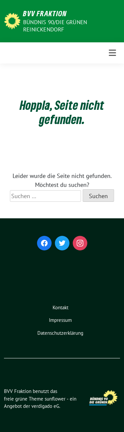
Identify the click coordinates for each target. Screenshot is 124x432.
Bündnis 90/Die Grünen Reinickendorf (55, 26)
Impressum (60, 320)
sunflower (55, 399)
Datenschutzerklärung (60, 333)
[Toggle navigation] (112, 53)
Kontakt (60, 307)
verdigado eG (45, 406)
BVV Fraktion (45, 13)
